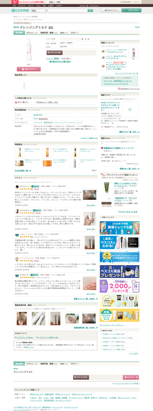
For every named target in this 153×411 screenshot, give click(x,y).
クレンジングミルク (33, 27)
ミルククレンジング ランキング (116, 84)
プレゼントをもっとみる (127, 212)
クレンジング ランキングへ (125, 73)
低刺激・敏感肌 (61, 398)
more (93, 170)
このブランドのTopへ (25, 337)
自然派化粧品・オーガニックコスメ (57, 400)
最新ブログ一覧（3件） (128, 132)
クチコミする (55, 52)
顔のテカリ (103, 398)
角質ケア (94, 398)
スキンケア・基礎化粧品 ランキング (118, 81)
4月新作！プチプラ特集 (111, 346)
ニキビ (46, 398)
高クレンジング (124, 398)
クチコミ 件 (53, 59)
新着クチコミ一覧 (85, 299)
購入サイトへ (29, 69)
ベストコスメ (94, 5)
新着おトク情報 (54, 2)
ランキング (21, 5)
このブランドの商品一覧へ (48, 337)
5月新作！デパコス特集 (111, 334)
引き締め (113, 398)
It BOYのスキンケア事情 (111, 349)
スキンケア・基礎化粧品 (43, 123)
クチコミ (32, 33)
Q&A (44, 5)
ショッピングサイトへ (131, 377)
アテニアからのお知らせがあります (118, 62)
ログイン (137, 2)
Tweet (137, 27)
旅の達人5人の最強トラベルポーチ (115, 338)
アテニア (109, 63)
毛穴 (40, 398)
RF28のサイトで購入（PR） (48, 102)
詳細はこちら (28, 347)
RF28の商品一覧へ (22, 171)
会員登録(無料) (126, 2)
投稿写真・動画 (49, 33)
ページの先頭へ (126, 383)
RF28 (16, 27)
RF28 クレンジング (62, 394)
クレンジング (59, 123)
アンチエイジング (76, 398)
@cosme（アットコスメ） (50, 410)
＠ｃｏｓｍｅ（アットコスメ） (112, 325)
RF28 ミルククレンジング (82, 394)
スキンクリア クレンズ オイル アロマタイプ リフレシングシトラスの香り (116, 66)
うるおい (33, 398)
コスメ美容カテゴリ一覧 (22, 407)
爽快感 (86, 398)
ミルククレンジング (74, 123)
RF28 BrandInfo (44, 119)
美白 (52, 398)
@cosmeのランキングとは (129, 89)
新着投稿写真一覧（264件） (85, 328)
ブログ (38, 5)
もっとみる (133, 353)
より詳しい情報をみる (89, 138)
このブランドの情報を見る (23, 23)
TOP (14, 5)
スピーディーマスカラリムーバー (116, 51)
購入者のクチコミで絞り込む (60, 61)
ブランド (31, 5)
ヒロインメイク (111, 50)
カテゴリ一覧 (84, 5)
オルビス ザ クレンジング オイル (116, 57)
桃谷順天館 (38, 115)
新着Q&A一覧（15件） (128, 169)
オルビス (109, 56)
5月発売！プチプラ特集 (111, 342)
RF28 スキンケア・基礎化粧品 (42, 394)
